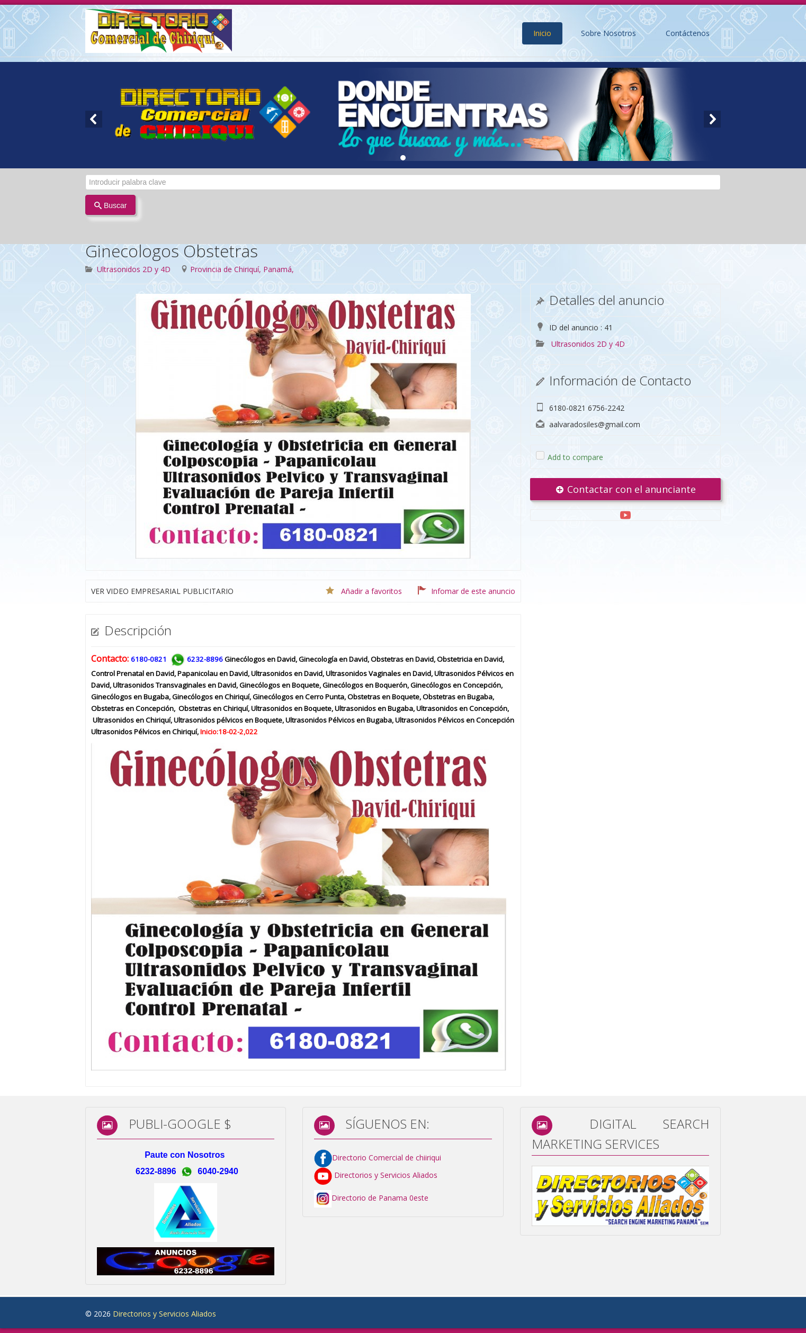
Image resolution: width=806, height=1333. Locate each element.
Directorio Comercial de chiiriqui (386, 1157)
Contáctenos (688, 33)
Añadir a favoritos (371, 591)
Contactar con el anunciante (625, 489)
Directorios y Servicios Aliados (375, 1175)
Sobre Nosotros (608, 33)
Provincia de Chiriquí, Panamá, (242, 269)
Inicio (542, 33)
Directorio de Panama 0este (380, 1198)
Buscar (110, 205)
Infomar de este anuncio (473, 591)
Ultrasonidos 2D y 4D (134, 269)
